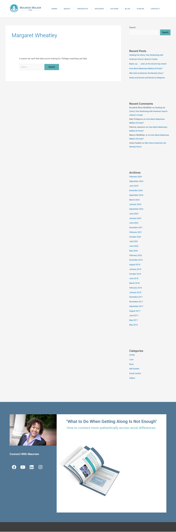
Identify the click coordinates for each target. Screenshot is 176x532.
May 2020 (133, 251)
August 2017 (135, 311)
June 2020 (134, 246)
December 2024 (136, 191)
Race (131, 364)
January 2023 (135, 218)
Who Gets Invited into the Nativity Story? (147, 73)
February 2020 (135, 255)
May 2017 (133, 320)
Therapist (82, 9)
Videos (140, 9)
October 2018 (135, 274)
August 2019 (135, 265)
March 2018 (134, 283)
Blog (127, 9)
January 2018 (135, 292)
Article (132, 355)
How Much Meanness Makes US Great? (147, 69)
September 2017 (136, 306)
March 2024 (134, 200)
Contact (155, 9)
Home (54, 9)
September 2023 (136, 209)
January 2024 (135, 204)
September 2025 (136, 181)
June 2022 (134, 223)
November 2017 (136, 302)
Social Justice (135, 373)
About (67, 9)
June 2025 (134, 186)
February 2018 (135, 288)
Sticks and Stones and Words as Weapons (148, 78)
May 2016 (133, 325)
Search (132, 27)
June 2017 (134, 316)
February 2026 (135, 177)
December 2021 (136, 228)
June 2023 (134, 214)
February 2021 (135, 232)
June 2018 (134, 278)
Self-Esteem (134, 369)
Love (131, 360)
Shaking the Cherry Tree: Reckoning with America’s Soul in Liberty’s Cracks (149, 111)
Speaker (99, 9)
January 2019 (135, 269)
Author (114, 9)
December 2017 (136, 297)
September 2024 (136, 195)
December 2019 (136, 260)
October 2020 (135, 237)
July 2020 (133, 241)
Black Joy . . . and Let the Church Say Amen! (149, 64)
